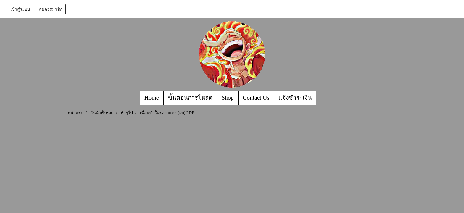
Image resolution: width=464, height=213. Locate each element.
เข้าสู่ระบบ (20, 9)
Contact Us (256, 97)
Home (151, 97)
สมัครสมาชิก (50, 9)
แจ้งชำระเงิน (295, 97)
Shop (228, 97)
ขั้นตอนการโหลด (190, 97)
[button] (321, 97)
